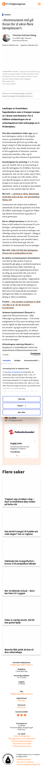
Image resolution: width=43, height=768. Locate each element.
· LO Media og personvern (21, 746)
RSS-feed (21, 700)
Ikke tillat (21, 412)
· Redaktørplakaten (23, 759)
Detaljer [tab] (17, 360)
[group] (21, 441)
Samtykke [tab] (7, 360)
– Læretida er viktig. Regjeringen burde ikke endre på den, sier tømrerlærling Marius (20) (20, 196)
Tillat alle (21, 399)
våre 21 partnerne (15, 372)
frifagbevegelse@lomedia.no (21, 665)
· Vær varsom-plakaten (25, 762)
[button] (34, 440)
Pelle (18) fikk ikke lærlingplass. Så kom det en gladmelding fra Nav (20, 252)
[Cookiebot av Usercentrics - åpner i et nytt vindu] (30, 354)
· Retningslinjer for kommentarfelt (21, 738)
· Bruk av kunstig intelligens (21, 741)
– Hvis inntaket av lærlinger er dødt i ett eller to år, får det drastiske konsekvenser (21, 304)
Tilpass (21, 406)
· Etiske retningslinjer (21, 736)
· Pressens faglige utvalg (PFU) (28, 764)
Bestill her (21, 707)
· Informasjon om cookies (21, 743)
